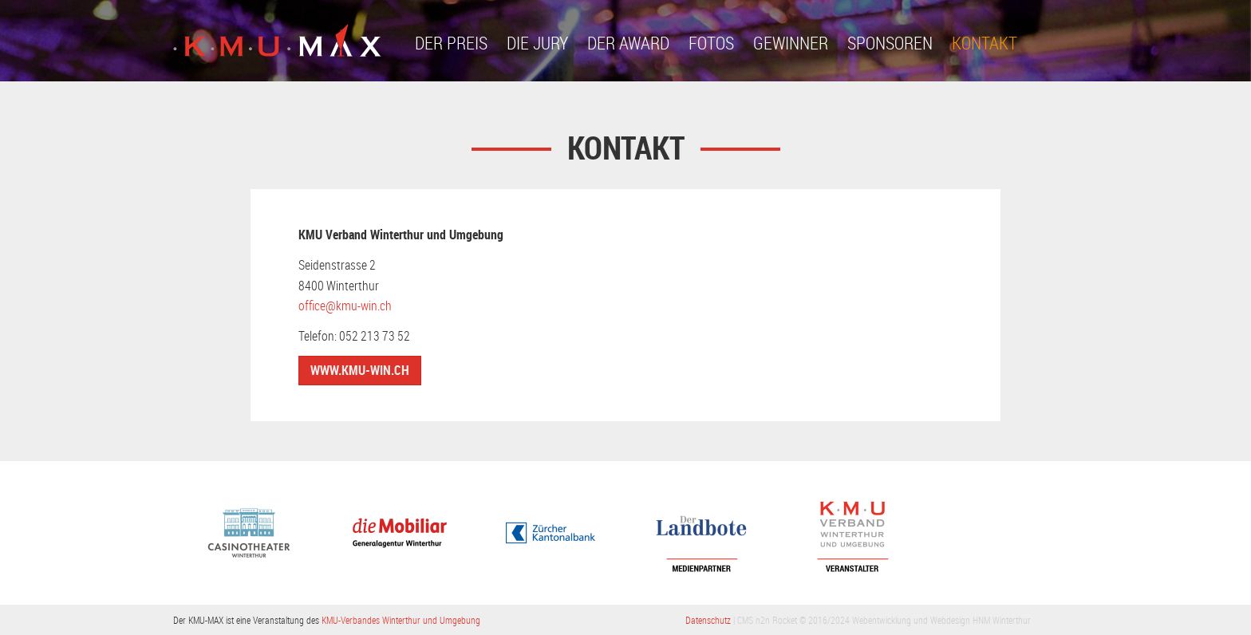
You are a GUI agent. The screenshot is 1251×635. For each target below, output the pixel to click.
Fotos (711, 42)
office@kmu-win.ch (345, 305)
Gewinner (790, 42)
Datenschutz (708, 619)
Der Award (628, 42)
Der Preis (451, 42)
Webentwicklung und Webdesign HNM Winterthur (941, 619)
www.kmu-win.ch (359, 370)
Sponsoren (890, 42)
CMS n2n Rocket (767, 619)
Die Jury (537, 42)
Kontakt (984, 42)
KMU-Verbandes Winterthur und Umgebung (401, 619)
